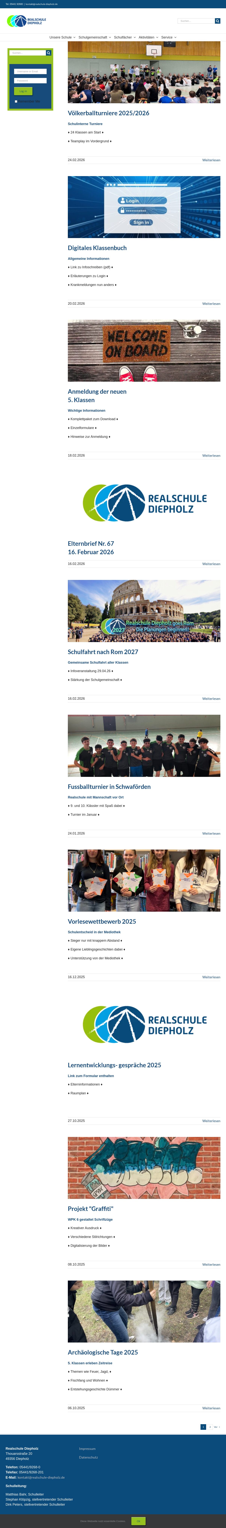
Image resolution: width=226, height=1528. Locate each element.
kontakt (41, 1477)
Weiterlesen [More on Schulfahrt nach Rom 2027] (211, 699)
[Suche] (217, 21)
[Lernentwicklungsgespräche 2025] (144, 1024)
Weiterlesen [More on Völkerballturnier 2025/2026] (211, 160)
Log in (23, 91)
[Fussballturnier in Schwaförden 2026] (144, 746)
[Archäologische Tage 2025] (144, 1312)
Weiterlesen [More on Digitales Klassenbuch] (211, 304)
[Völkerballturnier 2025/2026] (144, 72)
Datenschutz (88, 1457)
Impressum (87, 1449)
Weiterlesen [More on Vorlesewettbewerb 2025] (211, 977)
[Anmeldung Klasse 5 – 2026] (144, 351)
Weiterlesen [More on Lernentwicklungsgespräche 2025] (211, 1121)
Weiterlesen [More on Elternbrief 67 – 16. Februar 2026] (211, 564)
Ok (138, 1521)
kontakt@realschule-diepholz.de (42, 4)
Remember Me (27, 101)
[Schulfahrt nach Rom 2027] (144, 611)
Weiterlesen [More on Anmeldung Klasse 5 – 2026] (211, 455)
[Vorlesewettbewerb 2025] (144, 881)
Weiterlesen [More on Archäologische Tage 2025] (211, 1408)
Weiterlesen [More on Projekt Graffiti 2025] (211, 1264)
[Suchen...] (196, 21)
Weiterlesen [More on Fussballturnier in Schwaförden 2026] (211, 833)
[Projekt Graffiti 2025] (144, 1168)
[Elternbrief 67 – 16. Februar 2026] (144, 503)
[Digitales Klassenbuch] (144, 207)
